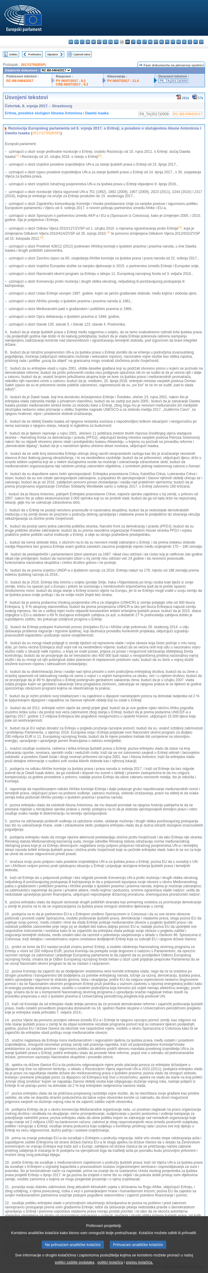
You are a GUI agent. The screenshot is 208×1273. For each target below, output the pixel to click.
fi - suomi (195, 42)
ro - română (178, 42)
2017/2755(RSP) (33, 64)
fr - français (116, 42)
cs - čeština (82, 42)
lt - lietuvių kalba (144, 42)
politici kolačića (110, 1266)
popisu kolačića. (139, 1266)
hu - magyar (150, 42)
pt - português (173, 42)
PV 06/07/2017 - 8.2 (71, 81)
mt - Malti (156, 42)
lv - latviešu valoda (139, 42)
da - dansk (88, 42)
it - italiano (133, 42)
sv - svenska (201, 42)
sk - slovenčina (184, 42)
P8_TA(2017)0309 (173, 81)
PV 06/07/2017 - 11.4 (123, 81)
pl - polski (167, 42)
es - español (76, 42)
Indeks (13, 54)
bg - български (71, 42)
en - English (110, 42)
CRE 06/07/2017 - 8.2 (72, 84)
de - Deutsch (93, 42)
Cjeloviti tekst (81, 54)
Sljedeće (52, 54)
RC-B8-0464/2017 (19, 81)
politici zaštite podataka (74, 1266)
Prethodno (34, 54)
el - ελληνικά (105, 42)
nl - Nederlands (161, 42)
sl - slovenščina (190, 42)
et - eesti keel (99, 42)
